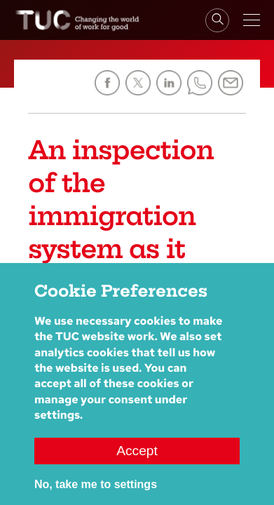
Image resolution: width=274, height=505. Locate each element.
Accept (137, 464)
